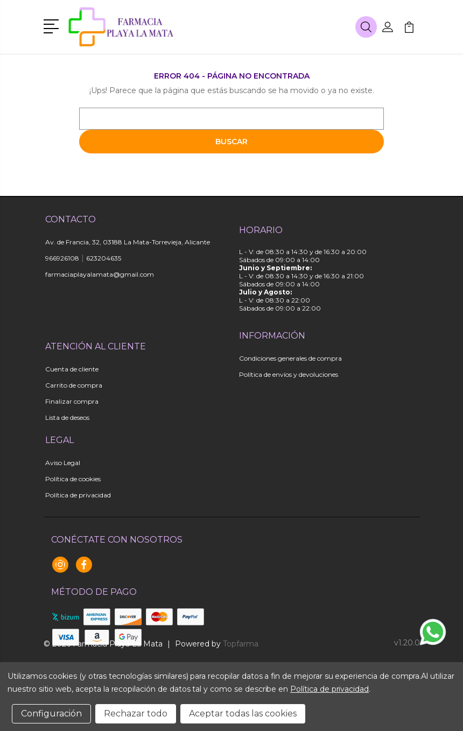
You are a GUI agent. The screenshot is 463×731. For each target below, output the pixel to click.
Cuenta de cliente (72, 369)
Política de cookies (73, 479)
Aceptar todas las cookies (243, 713)
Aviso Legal (62, 463)
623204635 (103, 258)
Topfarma (240, 644)
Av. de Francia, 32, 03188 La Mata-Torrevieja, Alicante (127, 242)
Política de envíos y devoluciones (288, 374)
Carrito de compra (73, 385)
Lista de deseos (67, 417)
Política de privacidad (78, 495)
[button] (53, 25)
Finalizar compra (72, 401)
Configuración (51, 713)
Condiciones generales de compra (290, 358)
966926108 (62, 258)
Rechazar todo (135, 713)
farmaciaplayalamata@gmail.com (99, 274)
